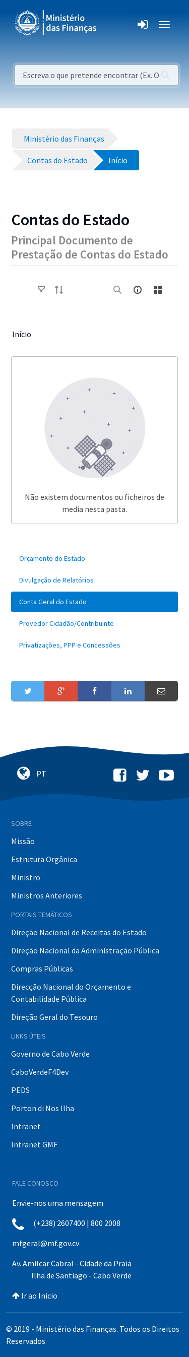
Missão (23, 841)
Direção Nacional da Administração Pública (85, 950)
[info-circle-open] (138, 290)
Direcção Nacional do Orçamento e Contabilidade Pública (71, 993)
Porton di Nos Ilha (42, 1108)
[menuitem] (94, 558)
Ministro (25, 877)
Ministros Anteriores (46, 895)
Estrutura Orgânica (44, 859)
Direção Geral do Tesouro (54, 1017)
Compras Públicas (42, 968)
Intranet (26, 1126)
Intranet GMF (34, 1144)
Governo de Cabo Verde (50, 1054)
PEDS (20, 1090)
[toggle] (41, 290)
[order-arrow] (59, 290)
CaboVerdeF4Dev (40, 1072)
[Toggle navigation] (112, 24)
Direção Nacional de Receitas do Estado (79, 932)
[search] (117, 290)
